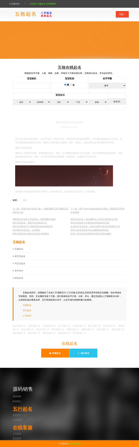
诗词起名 (17, 419)
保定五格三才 (19, 328)
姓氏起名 (19, 281)
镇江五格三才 (94, 328)
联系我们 (17, 401)
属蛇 (25, 203)
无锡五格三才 (49, 328)
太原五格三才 (34, 328)
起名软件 (17, 438)
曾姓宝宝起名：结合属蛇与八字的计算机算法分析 (94, 222)
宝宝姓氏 (31, 81)
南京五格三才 (34, 336)
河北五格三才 (79, 328)
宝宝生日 (60, 98)
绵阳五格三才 (73, 332)
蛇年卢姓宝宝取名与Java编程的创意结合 (90, 233)
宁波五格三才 (109, 328)
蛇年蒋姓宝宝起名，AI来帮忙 (26, 233)
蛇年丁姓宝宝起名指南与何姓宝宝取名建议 (91, 236)
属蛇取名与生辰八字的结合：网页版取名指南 (34, 222)
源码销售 (17, 396)
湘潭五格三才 (118, 332)
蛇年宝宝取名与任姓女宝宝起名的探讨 (31, 236)
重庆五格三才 (57, 332)
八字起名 (36, 3)
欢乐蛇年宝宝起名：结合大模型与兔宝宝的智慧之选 (95, 229)
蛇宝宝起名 (20, 259)
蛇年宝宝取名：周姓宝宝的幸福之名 (30, 225)
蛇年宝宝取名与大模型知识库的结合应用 (90, 225)
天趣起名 (45, 3)
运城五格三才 (64, 336)
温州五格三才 (19, 336)
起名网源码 (54, 3)
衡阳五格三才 (49, 336)
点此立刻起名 (75, 50)
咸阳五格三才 (88, 332)
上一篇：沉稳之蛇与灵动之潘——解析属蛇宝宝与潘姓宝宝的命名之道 (40, 213)
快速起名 (55, 353)
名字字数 (107, 81)
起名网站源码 (75, 443)
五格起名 (19, 252)
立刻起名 (27, 308)
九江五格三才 (64, 328)
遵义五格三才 (42, 332)
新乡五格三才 (27, 332)
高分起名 (83, 353)
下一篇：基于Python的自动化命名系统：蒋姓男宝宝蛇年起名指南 (98, 213)
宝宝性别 (69, 81)
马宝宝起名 (20, 266)
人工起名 (17, 433)
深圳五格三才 (103, 332)
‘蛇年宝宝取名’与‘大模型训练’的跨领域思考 (33, 229)
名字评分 (19, 273)
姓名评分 (17, 414)
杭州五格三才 (79, 336)
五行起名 (27, 313)
